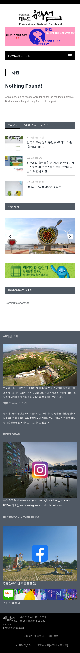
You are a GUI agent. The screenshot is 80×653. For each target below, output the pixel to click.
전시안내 (12, 124)
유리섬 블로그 (11, 602)
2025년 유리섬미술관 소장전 (44, 187)
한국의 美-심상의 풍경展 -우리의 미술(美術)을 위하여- (49, 144)
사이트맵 (53, 636)
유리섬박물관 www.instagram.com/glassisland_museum (36, 500)
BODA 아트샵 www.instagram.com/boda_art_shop (33, 505)
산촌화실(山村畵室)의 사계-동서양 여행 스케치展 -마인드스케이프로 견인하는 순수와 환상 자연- (50, 167)
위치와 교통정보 (35, 636)
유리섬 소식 (29, 124)
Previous (10, 236)
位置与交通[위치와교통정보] (52, 645)
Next (70, 236)
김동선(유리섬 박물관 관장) (19, 583)
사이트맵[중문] (24, 645)
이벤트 (45, 124)
